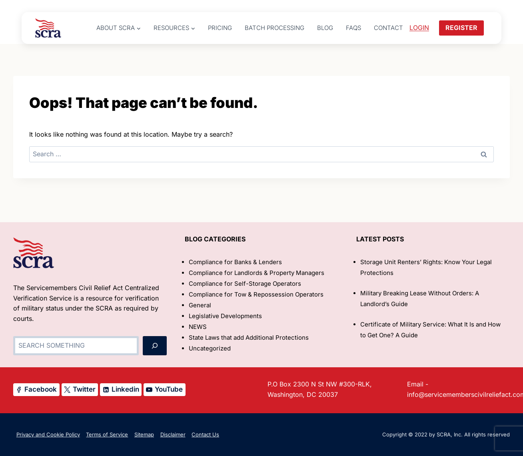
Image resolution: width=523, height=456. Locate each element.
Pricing (220, 28)
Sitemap (144, 434)
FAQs (353, 28)
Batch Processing (274, 28)
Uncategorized (210, 348)
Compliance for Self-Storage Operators (245, 283)
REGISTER (461, 28)
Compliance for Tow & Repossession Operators (256, 294)
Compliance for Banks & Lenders (235, 262)
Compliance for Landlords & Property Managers (256, 273)
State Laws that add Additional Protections (249, 337)
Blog (325, 28)
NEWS (198, 327)
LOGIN (419, 28)
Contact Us (205, 434)
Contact (388, 28)
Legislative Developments (225, 316)
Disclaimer (173, 434)
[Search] (155, 345)
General (200, 305)
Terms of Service (107, 434)
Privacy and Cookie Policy (48, 434)
